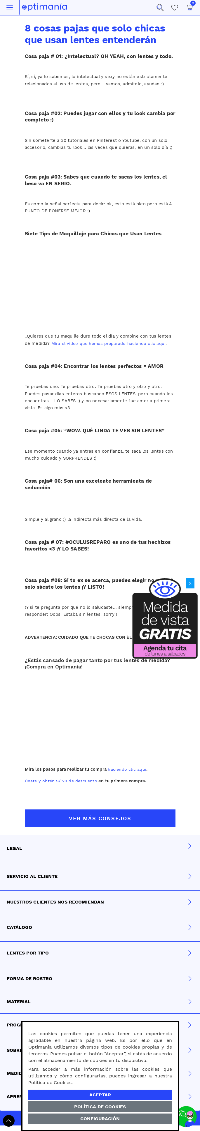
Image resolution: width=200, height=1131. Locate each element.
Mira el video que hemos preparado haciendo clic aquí (109, 343)
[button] (160, 7)
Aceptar (100, 1095)
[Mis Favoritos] (174, 7)
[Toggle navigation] (10, 7)
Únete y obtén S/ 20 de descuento (62, 781)
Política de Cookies (100, 1106)
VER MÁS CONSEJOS (100, 818)
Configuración (100, 1118)
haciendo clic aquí (127, 769)
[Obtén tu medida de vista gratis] (165, 617)
